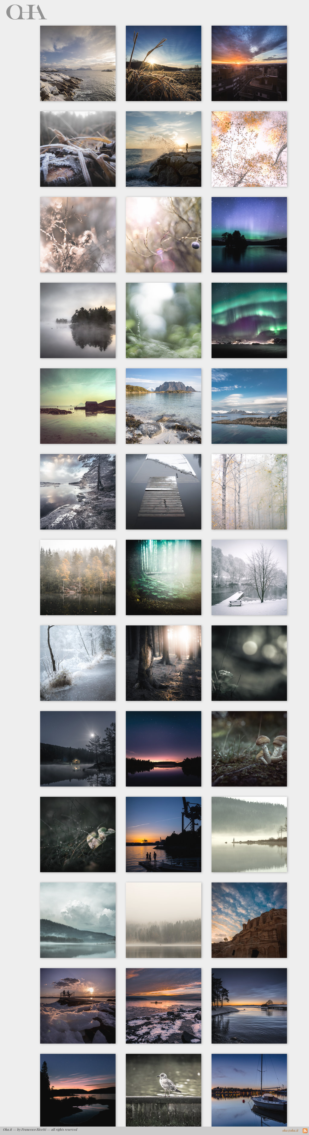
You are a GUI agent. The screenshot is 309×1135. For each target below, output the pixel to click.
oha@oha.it (290, 1130)
